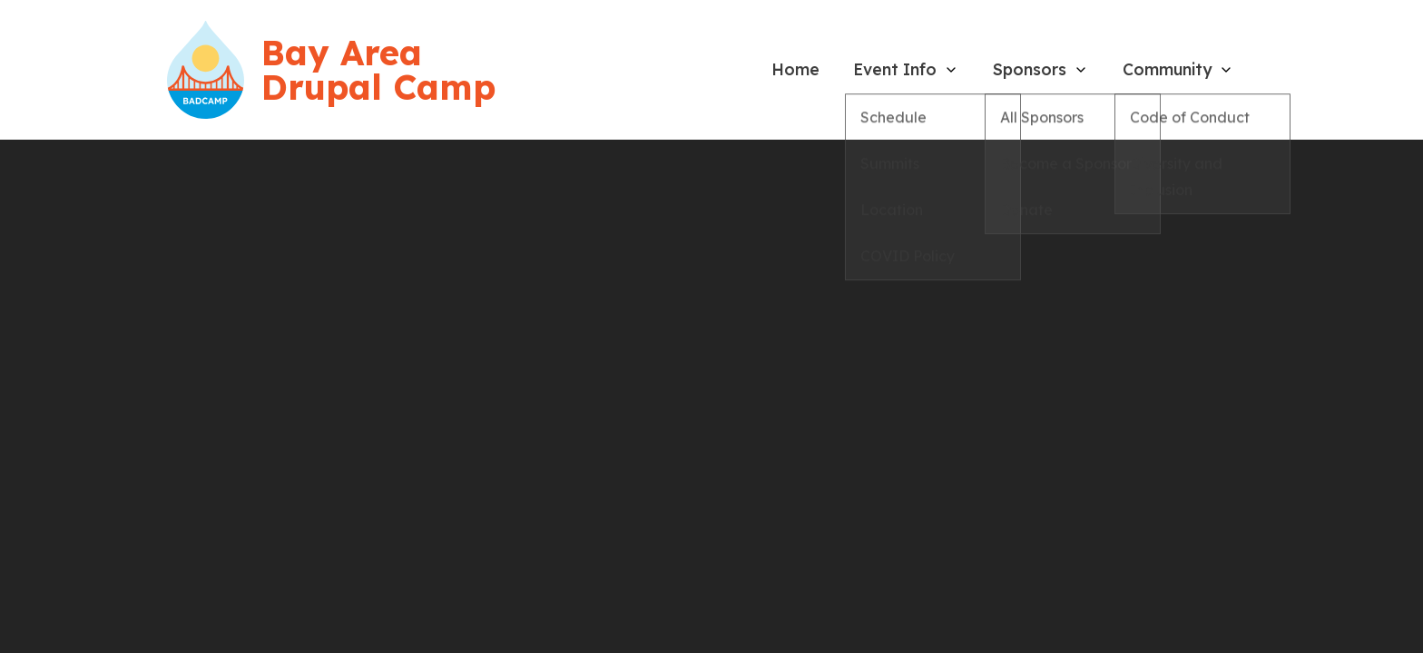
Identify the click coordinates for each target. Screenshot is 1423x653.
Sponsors (1029, 69)
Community (1167, 69)
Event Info (895, 69)
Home (795, 69)
